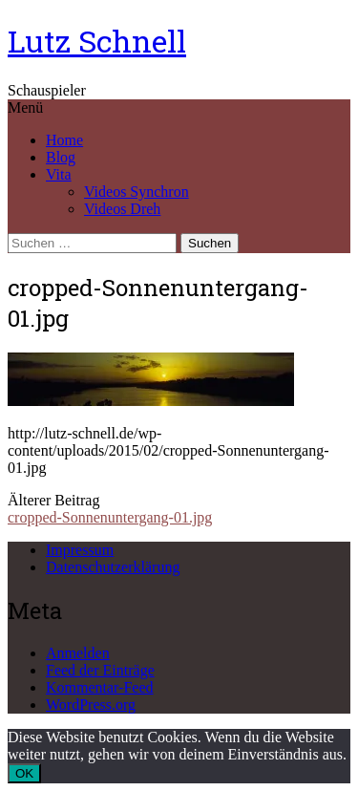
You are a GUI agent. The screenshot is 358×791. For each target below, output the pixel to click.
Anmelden (78, 653)
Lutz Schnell (97, 40)
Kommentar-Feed (100, 687)
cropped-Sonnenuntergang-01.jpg (110, 517)
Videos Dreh (122, 209)
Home (64, 140)
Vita (59, 174)
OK (24, 773)
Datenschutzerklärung (112, 567)
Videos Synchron (136, 191)
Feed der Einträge (100, 670)
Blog (60, 157)
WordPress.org (91, 704)
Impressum (80, 550)
